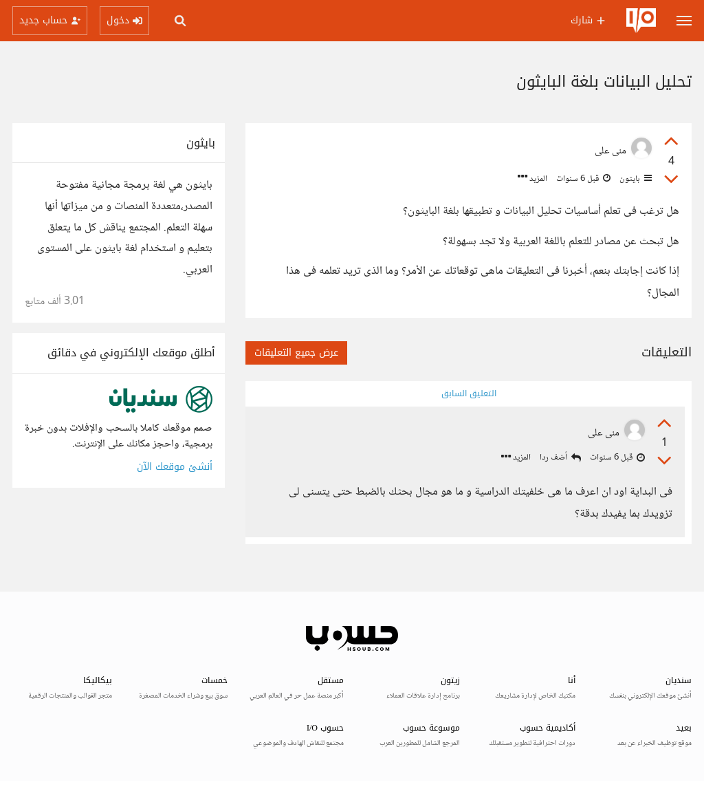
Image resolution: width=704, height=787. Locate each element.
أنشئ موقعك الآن (174, 466)
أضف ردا (560, 457)
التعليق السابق (468, 393)
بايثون (634, 178)
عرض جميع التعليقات (296, 352)
